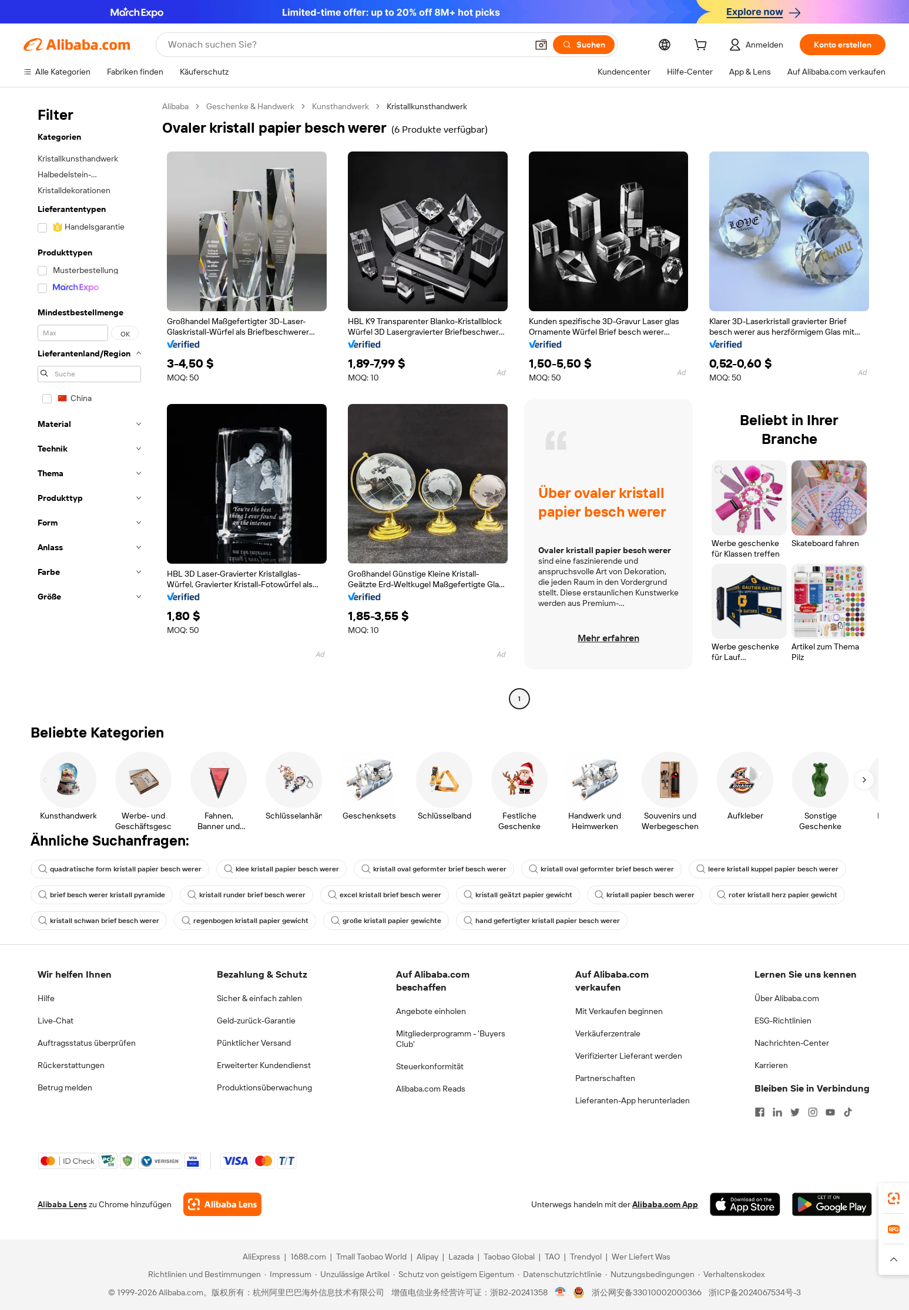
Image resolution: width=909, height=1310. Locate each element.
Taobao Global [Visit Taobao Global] (509, 1256)
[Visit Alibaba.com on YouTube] (830, 1112)
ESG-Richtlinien (782, 1020)
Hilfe (46, 998)
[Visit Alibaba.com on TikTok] (848, 1112)
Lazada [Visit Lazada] (461, 1256)
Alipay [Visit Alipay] (427, 1256)
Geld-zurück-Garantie (256, 1020)
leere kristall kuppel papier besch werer (767, 869)
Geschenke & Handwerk (250, 106)
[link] (893, 1198)
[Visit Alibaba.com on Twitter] (795, 1112)
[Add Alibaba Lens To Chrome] (222, 1204)
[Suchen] (584, 44)
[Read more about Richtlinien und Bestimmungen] (203, 1274)
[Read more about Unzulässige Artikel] (352, 1274)
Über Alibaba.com (786, 998)
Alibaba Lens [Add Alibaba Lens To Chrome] (62, 1204)
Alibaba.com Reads (430, 1088)
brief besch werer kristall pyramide (101, 895)
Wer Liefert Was (641, 1256)
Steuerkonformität (430, 1066)
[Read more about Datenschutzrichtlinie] (560, 1274)
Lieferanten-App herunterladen (632, 1100)
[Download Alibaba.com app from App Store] (745, 1204)
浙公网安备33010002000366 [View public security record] (647, 1292)
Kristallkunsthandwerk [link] (427, 106)
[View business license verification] (560, 1292)
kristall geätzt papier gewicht (518, 895)
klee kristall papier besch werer (281, 869)
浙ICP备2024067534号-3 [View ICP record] (755, 1292)
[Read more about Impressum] (287, 1274)
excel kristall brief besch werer (384, 895)
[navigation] (89, 404)
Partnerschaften (605, 1078)
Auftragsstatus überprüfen (87, 1043)
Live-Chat (55, 1020)
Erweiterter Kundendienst (264, 1065)
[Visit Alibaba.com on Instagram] (812, 1112)
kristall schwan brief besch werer (98, 920)
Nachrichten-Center (791, 1043)
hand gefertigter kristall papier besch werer (542, 920)
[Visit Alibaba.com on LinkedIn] (777, 1112)
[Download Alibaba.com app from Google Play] (831, 1204)
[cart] (703, 46)
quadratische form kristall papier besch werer (120, 869)
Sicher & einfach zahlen (259, 998)
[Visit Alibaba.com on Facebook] (759, 1112)
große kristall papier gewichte (386, 920)
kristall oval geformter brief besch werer (434, 869)
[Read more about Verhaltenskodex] (731, 1274)
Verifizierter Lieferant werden (628, 1055)
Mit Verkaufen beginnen (619, 1011)
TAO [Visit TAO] (552, 1256)
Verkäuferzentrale (607, 1033)
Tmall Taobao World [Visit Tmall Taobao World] (371, 1256)
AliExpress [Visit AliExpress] (261, 1256)
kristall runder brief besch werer (246, 895)
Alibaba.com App (665, 1204)
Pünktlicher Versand (254, 1043)
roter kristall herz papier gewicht (777, 895)
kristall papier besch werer (645, 895)
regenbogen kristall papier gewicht (245, 920)
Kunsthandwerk (340, 106)
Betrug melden (65, 1087)
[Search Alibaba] (346, 44)
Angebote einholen (431, 1011)
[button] (541, 45)
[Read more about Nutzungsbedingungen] (650, 1274)
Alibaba (175, 106)
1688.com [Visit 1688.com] (308, 1256)
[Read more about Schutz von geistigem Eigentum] (453, 1274)
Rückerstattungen (71, 1065)
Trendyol (586, 1256)
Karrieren (771, 1065)
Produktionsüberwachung (264, 1087)
